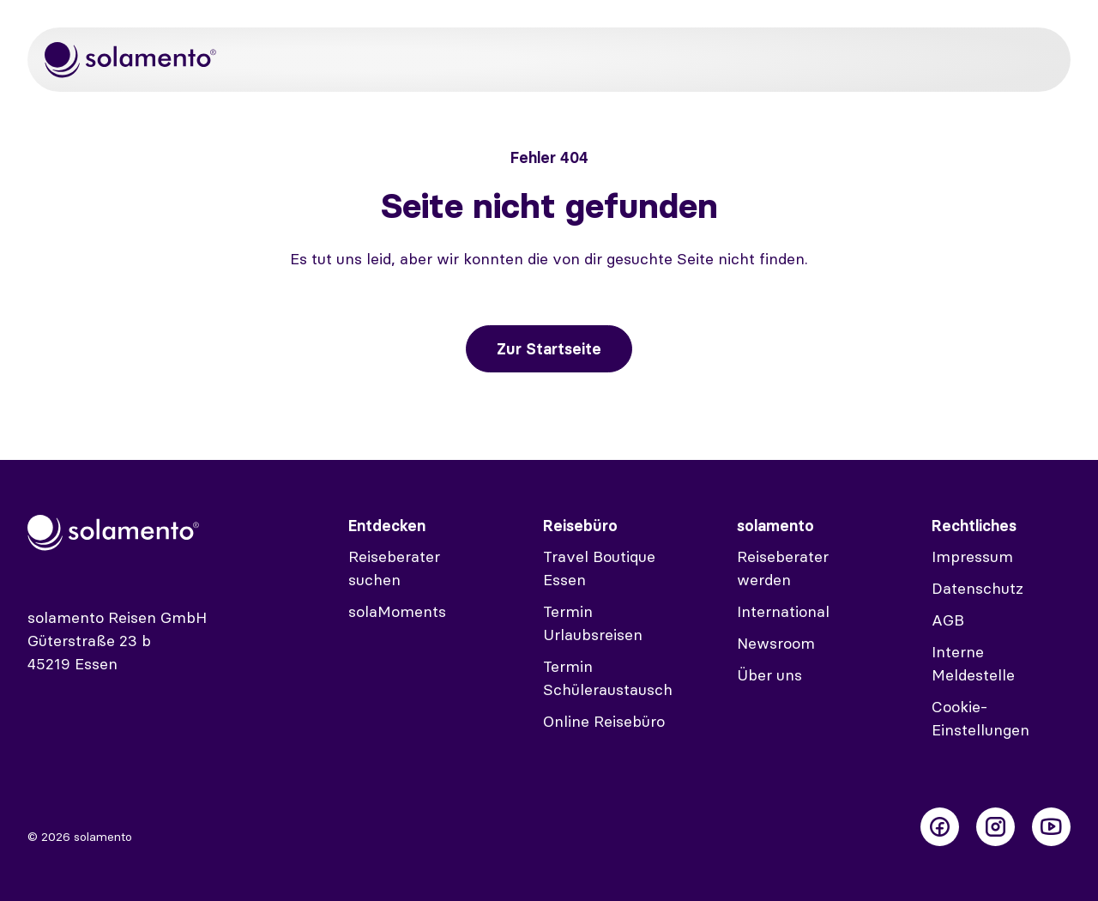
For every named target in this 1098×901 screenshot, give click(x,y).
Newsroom (776, 643)
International (783, 611)
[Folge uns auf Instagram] (995, 826)
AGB (948, 620)
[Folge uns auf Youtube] (1051, 826)
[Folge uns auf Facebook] (939, 826)
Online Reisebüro (604, 721)
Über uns (769, 675)
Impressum (972, 556)
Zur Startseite (549, 349)
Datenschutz (977, 588)
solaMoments (397, 611)
